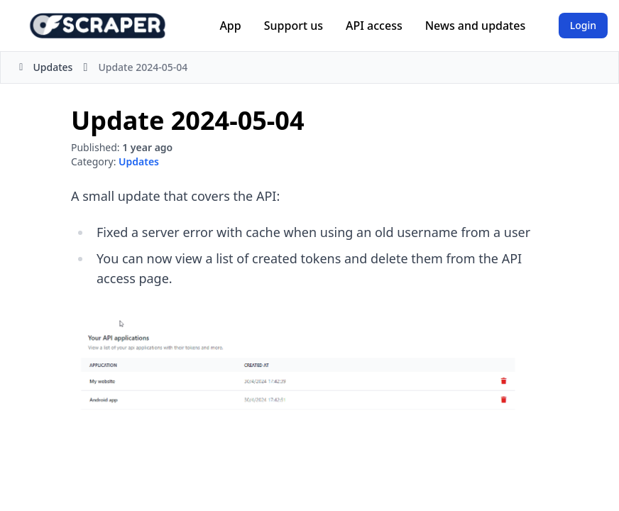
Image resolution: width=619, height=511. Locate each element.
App (230, 25)
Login (583, 25)
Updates (43, 67)
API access (374, 25)
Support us (293, 25)
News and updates (475, 25)
